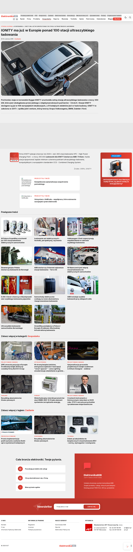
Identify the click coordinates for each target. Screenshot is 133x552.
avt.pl (126, 530)
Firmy (29, 19)
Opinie (81, 19)
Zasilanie (50, 15)
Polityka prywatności (34, 530)
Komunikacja (71, 15)
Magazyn (111, 19)
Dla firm (117, 19)
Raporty (56, 19)
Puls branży (90, 19)
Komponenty (42, 15)
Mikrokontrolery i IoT (82, 15)
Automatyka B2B (60, 525)
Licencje (31, 527)
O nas (3, 527)
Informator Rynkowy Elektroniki (11, 530)
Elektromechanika (60, 15)
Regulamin (31, 525)
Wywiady (65, 19)
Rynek (22, 19)
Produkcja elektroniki (27, 15)
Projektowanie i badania (114, 15)
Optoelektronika (94, 15)
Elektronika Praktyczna (62, 530)
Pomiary (103, 15)
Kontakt (3, 525)
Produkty (36, 19)
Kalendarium (101, 19)
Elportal (57, 527)
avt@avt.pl (127, 528)
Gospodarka (46, 19)
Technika (73, 19)
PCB (36, 15)
